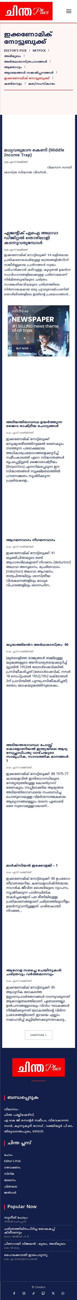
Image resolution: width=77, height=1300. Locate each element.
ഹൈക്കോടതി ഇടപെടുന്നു (25, 1255)
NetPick (39, 51)
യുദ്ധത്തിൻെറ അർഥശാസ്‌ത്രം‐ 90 (37, 645)
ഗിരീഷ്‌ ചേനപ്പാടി (15, 1222)
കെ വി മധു (11, 1248)
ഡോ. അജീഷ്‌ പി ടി (16, 1237)
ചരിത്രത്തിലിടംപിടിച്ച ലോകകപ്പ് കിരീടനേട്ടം (29, 1231)
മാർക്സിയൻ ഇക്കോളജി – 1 (32, 866)
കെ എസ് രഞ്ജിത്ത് (15, 162)
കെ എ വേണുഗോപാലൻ (20, 1259)
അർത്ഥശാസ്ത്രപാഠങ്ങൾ (25, 62)
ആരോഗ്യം (12, 67)
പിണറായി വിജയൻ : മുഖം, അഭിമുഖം (35, 1244)
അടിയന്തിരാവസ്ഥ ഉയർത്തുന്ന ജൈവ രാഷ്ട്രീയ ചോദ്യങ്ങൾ (34, 424)
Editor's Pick (14, 51)
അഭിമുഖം (12, 56)
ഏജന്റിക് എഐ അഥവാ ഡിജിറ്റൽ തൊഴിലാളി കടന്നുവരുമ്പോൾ (31, 238)
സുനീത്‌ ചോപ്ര (16, 1218)
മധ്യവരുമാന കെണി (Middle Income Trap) (34, 153)
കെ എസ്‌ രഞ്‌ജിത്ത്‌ (19, 433)
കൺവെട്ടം (12, 84)
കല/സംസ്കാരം (41, 84)
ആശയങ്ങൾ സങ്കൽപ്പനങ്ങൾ (28, 73)
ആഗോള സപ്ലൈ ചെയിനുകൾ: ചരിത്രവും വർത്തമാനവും (34, 972)
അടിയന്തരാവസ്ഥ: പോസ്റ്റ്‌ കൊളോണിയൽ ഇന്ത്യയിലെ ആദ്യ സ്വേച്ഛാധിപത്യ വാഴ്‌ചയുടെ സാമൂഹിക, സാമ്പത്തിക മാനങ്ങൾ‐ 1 (37, 753)
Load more (38, 1035)
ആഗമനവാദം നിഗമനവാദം (30, 540)
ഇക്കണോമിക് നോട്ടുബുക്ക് (26, 78)
